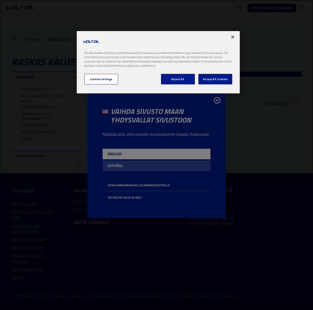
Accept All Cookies (215, 79)
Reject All (177, 79)
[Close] (232, 37)
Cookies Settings (101, 79)
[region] (158, 62)
